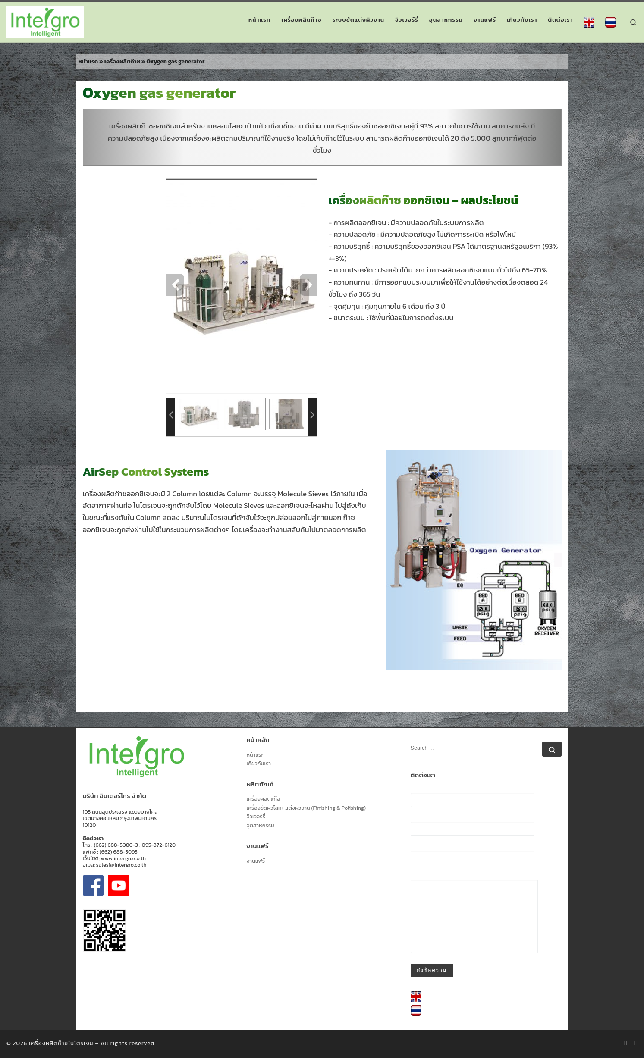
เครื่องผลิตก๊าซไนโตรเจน (61, 1043)
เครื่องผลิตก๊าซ (122, 61)
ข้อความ (474, 913)
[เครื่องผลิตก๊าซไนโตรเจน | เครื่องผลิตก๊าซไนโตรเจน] (45, 20)
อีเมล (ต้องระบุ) (472, 826)
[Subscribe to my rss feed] (625, 1043)
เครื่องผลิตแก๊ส (263, 799)
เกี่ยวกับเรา (259, 764)
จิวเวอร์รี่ (256, 817)
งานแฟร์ (256, 861)
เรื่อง (472, 855)
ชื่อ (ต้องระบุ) (472, 797)
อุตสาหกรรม (260, 826)
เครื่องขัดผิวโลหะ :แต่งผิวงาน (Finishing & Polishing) (306, 808)
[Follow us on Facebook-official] (636, 1043)
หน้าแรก (88, 61)
